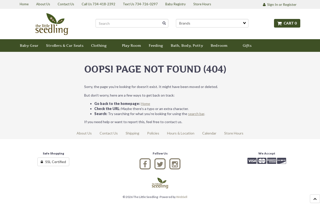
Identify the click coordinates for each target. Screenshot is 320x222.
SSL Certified (53, 162)
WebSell (181, 197)
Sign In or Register (279, 4)
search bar (196, 114)
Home (145, 103)
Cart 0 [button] (287, 23)
